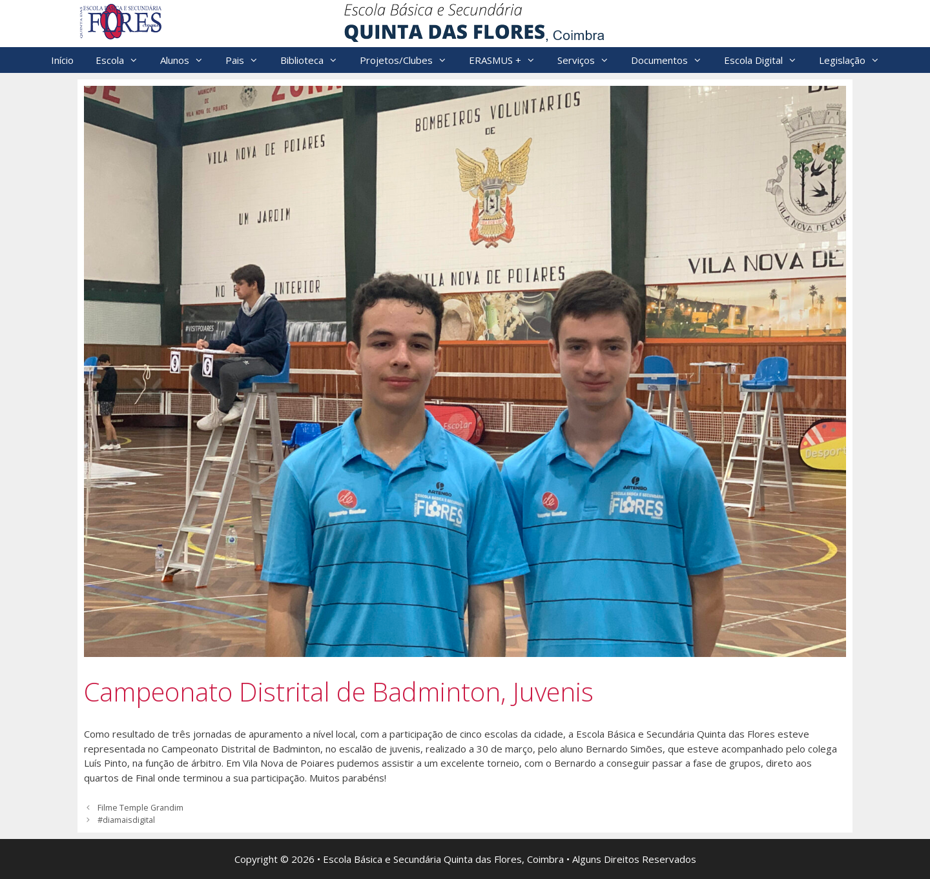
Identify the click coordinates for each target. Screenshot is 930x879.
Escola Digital (766, 60)
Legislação (855, 60)
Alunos (187, 60)
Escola (122, 60)
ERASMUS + (507, 60)
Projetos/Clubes (409, 60)
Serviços (588, 60)
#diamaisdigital (126, 819)
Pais (247, 60)
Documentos (672, 60)
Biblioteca (314, 60)
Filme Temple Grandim (140, 807)
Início (62, 60)
